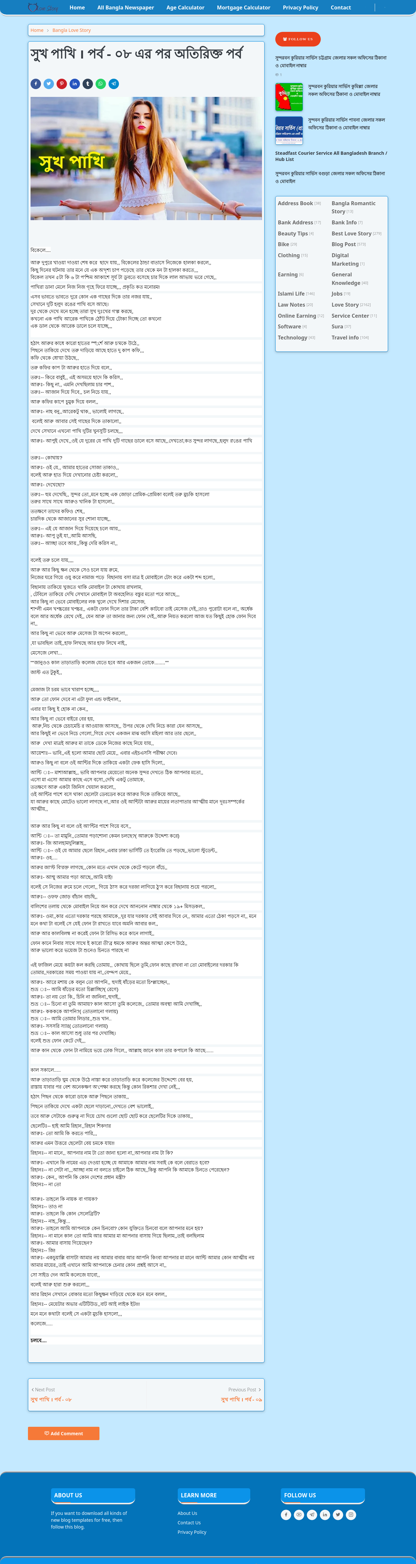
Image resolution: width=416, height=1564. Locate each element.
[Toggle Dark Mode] (379, 7)
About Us (187, 1513)
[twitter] (338, 1515)
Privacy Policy (192, 1532)
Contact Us (189, 1522)
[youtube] (371, 7)
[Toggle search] (385, 7)
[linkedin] (325, 1515)
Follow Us (298, 39)
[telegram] (312, 1515)
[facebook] (360, 7)
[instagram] (365, 7)
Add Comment (63, 1433)
